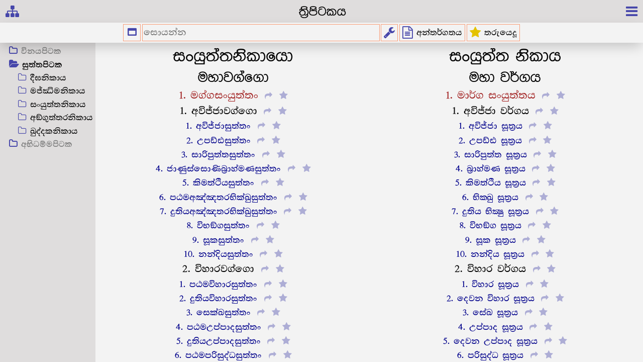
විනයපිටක (41, 51)
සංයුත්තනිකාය (58, 105)
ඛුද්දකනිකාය (54, 131)
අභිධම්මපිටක (46, 144)
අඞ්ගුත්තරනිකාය (61, 118)
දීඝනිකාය (48, 78)
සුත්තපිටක (42, 65)
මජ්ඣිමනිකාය (57, 91)
